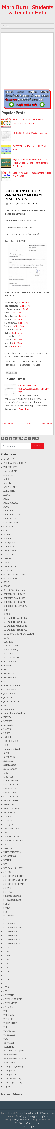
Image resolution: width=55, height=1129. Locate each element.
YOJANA (7, 1086)
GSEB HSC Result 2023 (14, 598)
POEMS (7, 816)
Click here (27, 309)
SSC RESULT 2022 (12, 931)
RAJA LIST (8, 848)
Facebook (23, 361)
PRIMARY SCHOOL (12, 836)
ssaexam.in (8, 916)
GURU (6, 638)
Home (28, 424)
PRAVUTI (7, 832)
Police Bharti (9, 820)
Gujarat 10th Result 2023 (15, 622)
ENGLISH (8, 558)
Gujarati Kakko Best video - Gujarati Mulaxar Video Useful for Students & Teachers (30, 163)
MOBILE (7, 737)
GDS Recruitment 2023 (14, 574)
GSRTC (6, 610)
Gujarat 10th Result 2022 (15, 618)
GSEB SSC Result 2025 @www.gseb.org (31, 133)
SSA (5, 912)
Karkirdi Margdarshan (14, 713)
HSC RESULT (9, 673)
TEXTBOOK (9, 1031)
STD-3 (6, 967)
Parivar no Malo (11, 808)
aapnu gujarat (9, 475)
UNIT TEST (8, 1043)
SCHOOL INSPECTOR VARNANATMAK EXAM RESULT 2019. (23, 195)
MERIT (6, 733)
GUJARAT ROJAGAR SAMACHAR (18, 634)
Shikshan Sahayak (12, 896)
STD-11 (6, 955)
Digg (36, 365)
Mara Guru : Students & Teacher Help (27, 10)
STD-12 (6, 959)
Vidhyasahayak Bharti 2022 (16, 1059)
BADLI (6, 499)
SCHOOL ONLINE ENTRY (15, 880)
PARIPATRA (9, 804)
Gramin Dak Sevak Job (14, 590)
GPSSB (6, 586)
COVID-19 (8, 526)
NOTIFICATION (10, 769)
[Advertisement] (27, 60)
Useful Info (8, 1047)
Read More (24, 409)
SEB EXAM (8, 892)
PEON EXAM (9, 812)
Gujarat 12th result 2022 (15, 626)
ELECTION (8, 554)
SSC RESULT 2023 (12, 935)
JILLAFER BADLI (11, 701)
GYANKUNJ (8, 642)
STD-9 (6, 991)
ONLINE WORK (10, 796)
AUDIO (6, 495)
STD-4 (6, 971)
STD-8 (6, 987)
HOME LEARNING (12, 657)
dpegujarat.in (9, 542)
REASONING (9, 856)
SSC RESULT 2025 (11, 943)
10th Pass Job (9, 459)
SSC (5, 920)
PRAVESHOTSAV (11, 828)
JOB (5, 705)
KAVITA (7, 717)
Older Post (47, 424)
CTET (6, 530)
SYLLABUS (8, 1007)
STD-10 (6, 951)
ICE (5, 681)
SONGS (7, 904)
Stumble (25, 365)
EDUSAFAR (8, 546)
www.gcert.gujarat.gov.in (15, 1066)
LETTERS (7, 721)
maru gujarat (9, 725)
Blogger (24, 1116)
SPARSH (7, 908)
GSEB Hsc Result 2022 (14, 594)
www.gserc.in (9, 1074)
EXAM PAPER (9, 566)
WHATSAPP (9, 1062)
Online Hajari (9, 789)
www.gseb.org (10, 1070)
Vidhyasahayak (10, 1055)
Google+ (11, 365)
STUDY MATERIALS (12, 999)
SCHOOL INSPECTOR (27, 204)
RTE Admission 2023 (13, 868)
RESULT (12, 204)
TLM (5, 1039)
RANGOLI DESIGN (12, 852)
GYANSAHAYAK (11, 646)
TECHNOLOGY (10, 1023)
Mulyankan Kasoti (12, 749)
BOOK (6, 507)
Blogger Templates (38, 1116)
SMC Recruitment (12, 900)
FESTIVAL (8, 570)
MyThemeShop (22, 1120)
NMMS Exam (9, 765)
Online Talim (9, 792)
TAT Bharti (8, 1015)
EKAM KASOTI (10, 550)
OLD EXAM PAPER (12, 781)
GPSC (6, 582)
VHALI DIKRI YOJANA (13, 1051)
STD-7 (6, 983)
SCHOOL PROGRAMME (14, 884)
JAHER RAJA (9, 693)
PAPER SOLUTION (12, 800)
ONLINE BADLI (10, 785)
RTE (5, 864)
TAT (5, 1011)
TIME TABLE (9, 1035)
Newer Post (8, 424)
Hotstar (7, 665)
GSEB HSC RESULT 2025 (15, 606)
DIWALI (7, 538)
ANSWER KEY (10, 487)
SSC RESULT (9, 924)
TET (5, 1027)
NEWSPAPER (9, 757)
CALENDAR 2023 (11, 515)
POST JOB (8, 824)
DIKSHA (7, 534)
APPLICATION (10, 491)
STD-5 (6, 975)
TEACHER (8, 1019)
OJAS (5, 773)
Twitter (37, 361)
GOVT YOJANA (10, 578)
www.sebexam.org (12, 1078)
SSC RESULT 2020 (12, 927)
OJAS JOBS (8, 777)
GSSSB (6, 614)
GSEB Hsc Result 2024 (14, 602)
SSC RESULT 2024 (12, 939)
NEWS (6, 753)
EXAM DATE (9, 562)
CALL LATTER (10, 519)
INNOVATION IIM (12, 685)
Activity (7, 483)
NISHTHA (8, 761)
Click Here (26, 302)
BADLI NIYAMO (10, 503)
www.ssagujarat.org (12, 1082)
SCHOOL (7, 872)
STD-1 (6, 947)
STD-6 (6, 979)
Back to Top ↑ (27, 1126)
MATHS (7, 729)
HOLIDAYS (8, 654)
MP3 (5, 745)
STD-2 (6, 963)
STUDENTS (8, 995)
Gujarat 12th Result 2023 (15, 630)
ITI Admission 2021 (12, 689)
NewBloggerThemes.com (27, 1123)
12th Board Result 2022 (14, 463)
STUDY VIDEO (10, 1003)
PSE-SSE (7, 844)
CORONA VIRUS (11, 522)
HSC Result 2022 (11, 677)
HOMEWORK (9, 661)
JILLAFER (7, 697)
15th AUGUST (10, 467)
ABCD (6, 479)
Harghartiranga (11, 650)
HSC (5, 669)
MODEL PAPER (10, 741)
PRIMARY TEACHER (13, 840)
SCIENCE (7, 888)
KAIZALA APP (10, 709)
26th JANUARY (10, 471)
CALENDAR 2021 (11, 511)
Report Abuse (11, 1094)
